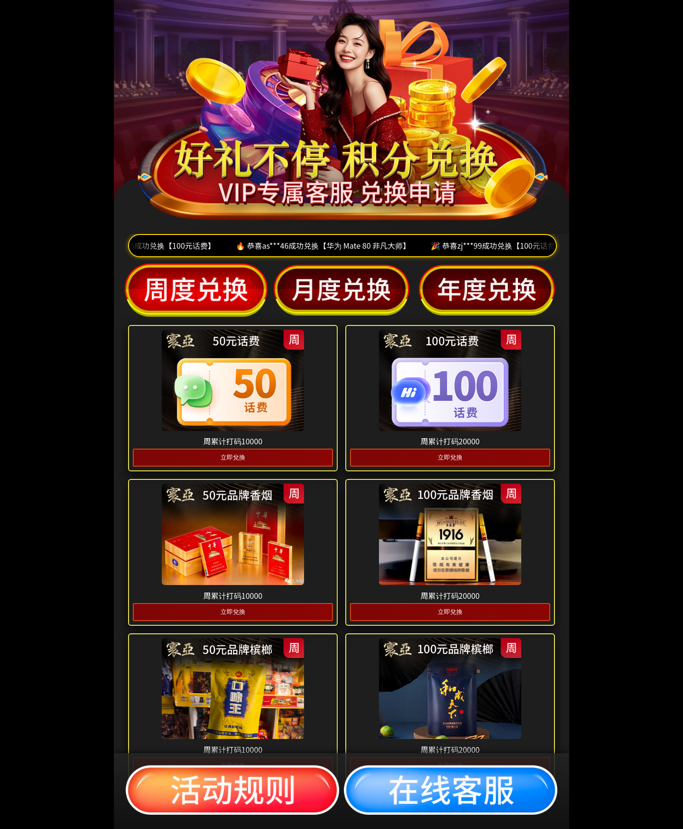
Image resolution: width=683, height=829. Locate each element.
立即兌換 (233, 457)
